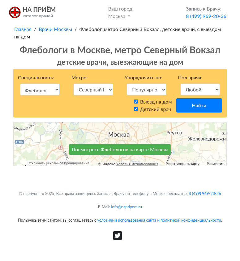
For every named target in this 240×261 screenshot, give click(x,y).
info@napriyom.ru (126, 206)
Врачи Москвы (55, 29)
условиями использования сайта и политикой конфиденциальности (159, 220)
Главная (23, 29)
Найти (199, 105)
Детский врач (155, 109)
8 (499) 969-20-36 (205, 193)
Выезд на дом (156, 101)
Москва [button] (121, 12)
